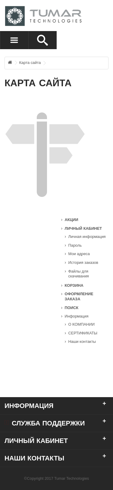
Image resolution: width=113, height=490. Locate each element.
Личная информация (87, 236)
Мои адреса (79, 253)
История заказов (83, 262)
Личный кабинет (83, 228)
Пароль (75, 245)
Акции (71, 219)
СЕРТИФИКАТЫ (83, 333)
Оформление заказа (79, 296)
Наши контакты (82, 341)
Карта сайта (30, 62)
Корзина (74, 285)
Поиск (72, 307)
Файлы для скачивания (78, 274)
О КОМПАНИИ (81, 324)
